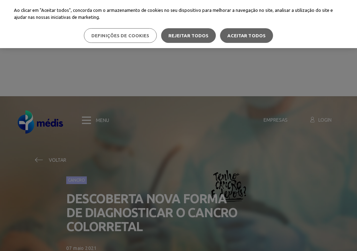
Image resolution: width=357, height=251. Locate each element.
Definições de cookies (120, 35)
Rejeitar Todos (188, 35)
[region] (178, 24)
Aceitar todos (246, 35)
